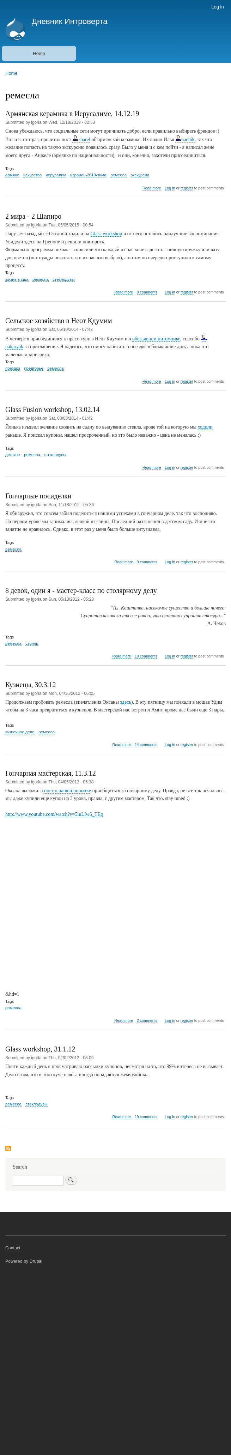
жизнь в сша (17, 279)
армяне (12, 175)
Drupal (36, 1261)
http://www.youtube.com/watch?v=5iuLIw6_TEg (54, 814)
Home (39, 53)
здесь (126, 702)
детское (12, 455)
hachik (184, 139)
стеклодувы (63, 279)
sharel (81, 139)
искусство (32, 175)
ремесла (118, 175)
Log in (217, 7)
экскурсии (140, 175)
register (187, 188)
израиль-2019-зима (88, 175)
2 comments (147, 1020)
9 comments (147, 292)
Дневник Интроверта (70, 21)
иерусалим (56, 175)
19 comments (146, 1117)
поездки (12, 368)
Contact (12, 1247)
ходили (204, 427)
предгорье (33, 368)
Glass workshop (106, 233)
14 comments (146, 744)
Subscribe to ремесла (8, 1149)
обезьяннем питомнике (156, 338)
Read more (151, 188)
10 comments (146, 656)
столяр (31, 643)
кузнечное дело (20, 732)
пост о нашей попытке (67, 790)
